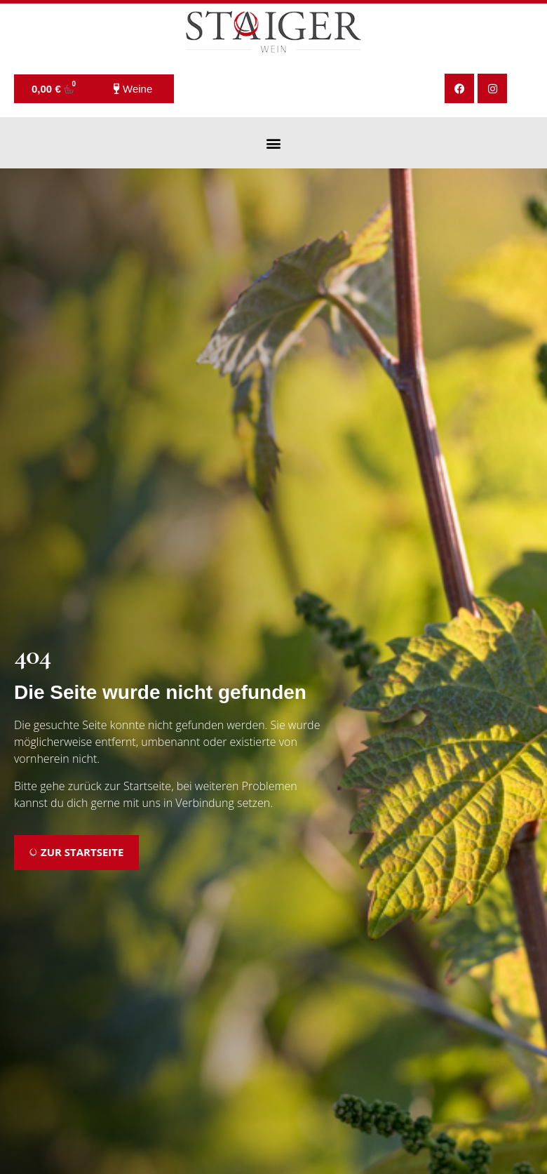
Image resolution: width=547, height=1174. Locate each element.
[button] (273, 142)
